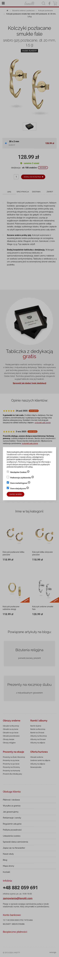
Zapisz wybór (15, 494)
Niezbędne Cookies (20, 472)
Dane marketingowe (20, 483)
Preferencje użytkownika (22, 478)
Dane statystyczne (19, 488)
